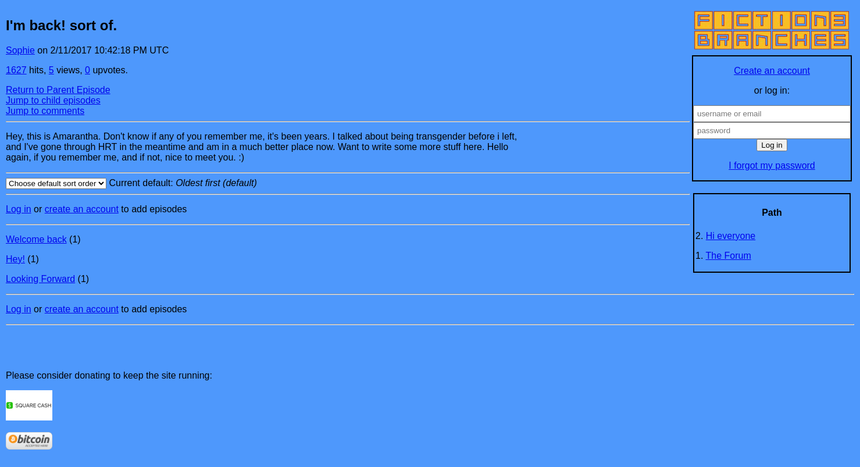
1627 (16, 70)
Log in (18, 209)
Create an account (772, 71)
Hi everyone (730, 236)
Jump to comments (45, 111)
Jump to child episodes (53, 100)
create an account (82, 209)
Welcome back (36, 239)
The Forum (728, 256)
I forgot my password (772, 165)
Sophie (20, 50)
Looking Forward (40, 279)
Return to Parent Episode (58, 90)
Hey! (15, 259)
